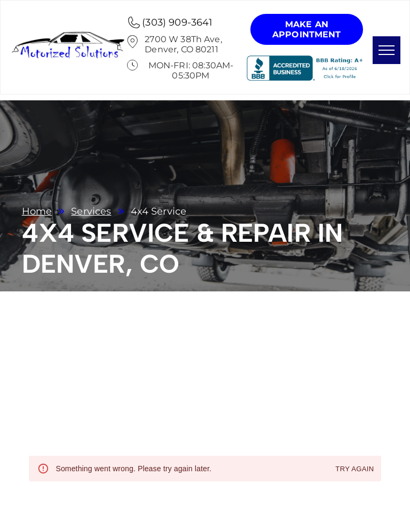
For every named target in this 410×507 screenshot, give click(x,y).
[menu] (386, 50)
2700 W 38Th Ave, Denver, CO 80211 (183, 44)
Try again (354, 469)
